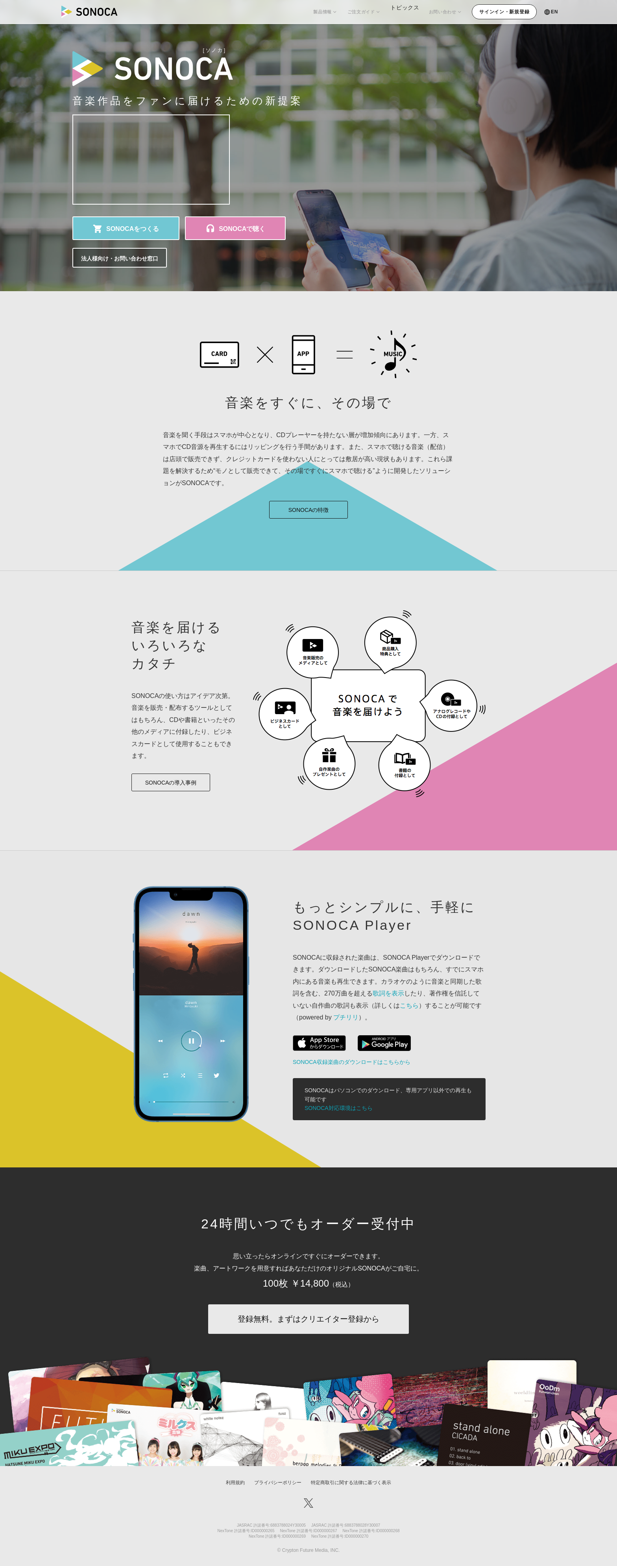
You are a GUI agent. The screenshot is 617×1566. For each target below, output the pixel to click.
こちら (409, 1005)
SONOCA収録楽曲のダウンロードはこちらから (351, 1062)
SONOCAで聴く (242, 228)
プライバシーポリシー (277, 1482)
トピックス (400, 12)
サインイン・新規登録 (504, 12)
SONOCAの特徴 (308, 510)
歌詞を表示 (388, 993)
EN (554, 12)
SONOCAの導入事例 (171, 782)
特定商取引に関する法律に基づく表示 (351, 1482)
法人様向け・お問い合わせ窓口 (119, 258)
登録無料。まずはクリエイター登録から (308, 1319)
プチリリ (345, 1017)
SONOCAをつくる (132, 228)
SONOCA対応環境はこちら (339, 1108)
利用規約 (235, 1482)
